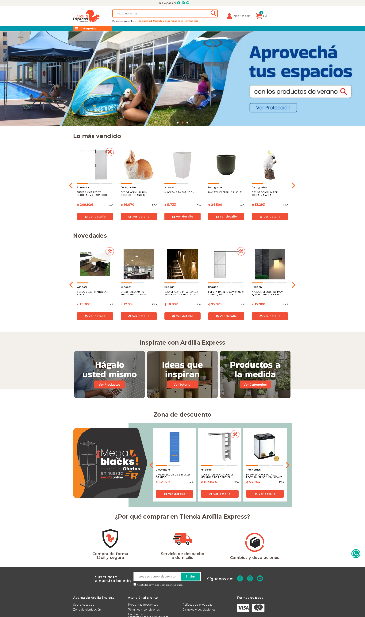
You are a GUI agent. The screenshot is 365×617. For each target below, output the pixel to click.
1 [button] (178, 91)
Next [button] (294, 152)
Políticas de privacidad (197, 573)
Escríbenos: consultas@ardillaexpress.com (148, 584)
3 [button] (187, 91)
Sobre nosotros (83, 573)
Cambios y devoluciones (198, 578)
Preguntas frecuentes (143, 573)
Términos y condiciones (144, 578)
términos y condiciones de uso (165, 553)
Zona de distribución (87, 578)
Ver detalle (95, 185)
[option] (95, 153)
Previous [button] (71, 152)
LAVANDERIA (191, 21)
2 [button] (182, 91)
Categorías (85, 28)
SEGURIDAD (145, 21)
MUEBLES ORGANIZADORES (168, 21)
